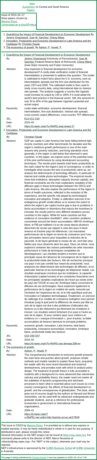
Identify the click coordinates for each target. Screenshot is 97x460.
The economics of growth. (20, 47)
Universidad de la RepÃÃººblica (18, 24)
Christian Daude (31, 44)
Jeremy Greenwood (17, 37)
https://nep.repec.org (74, 435)
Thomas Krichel (39, 457)
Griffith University (85, 448)
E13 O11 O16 (32, 118)
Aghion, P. (44, 47)
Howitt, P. (56, 47)
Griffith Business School (59, 448)
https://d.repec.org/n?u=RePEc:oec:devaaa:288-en (52, 343)
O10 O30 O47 (32, 336)
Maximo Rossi (9, 21)
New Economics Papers (29, 6)
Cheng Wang (57, 37)
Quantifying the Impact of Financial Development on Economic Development (48, 34)
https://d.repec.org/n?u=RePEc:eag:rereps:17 (49, 126)
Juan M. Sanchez (39, 37)
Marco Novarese (61, 438)
